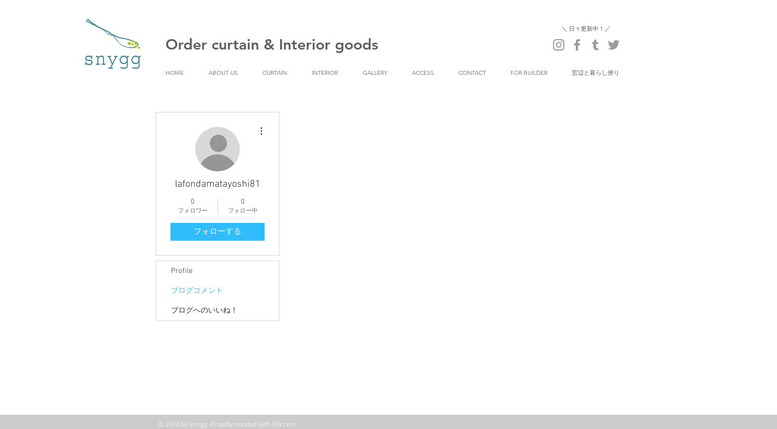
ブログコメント (197, 290)
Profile (182, 271)
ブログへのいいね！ (204, 310)
